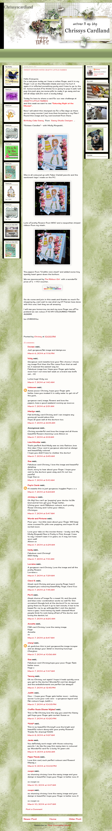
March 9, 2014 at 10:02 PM (42, 766)
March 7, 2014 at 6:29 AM (41, 545)
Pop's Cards (33, 485)
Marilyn (31, 411)
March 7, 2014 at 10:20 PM (42, 718)
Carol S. (32, 581)
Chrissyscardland (18, 7)
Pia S (30, 595)
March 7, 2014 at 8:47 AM (41, 638)
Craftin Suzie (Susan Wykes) (42, 709)
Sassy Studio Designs (62, 120)
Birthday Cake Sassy (34, 120)
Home (53, 819)
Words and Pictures (37, 518)
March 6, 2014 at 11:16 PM (41, 353)
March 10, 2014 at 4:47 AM (42, 785)
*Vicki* (31, 724)
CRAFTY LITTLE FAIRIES (36, 101)
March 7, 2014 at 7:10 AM (41, 559)
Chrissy (97, 69)
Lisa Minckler (34, 442)
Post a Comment (34, 809)
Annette (31, 624)
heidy (30, 550)
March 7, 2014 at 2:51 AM (41, 406)
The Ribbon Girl (52, 279)
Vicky (30, 358)
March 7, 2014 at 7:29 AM (41, 576)
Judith (31, 693)
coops (31, 771)
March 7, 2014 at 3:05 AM (41, 423)
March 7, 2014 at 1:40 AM (41, 382)
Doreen (31, 347)
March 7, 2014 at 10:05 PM (42, 704)
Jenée (30, 740)
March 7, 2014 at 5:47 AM (41, 513)
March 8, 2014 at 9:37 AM (41, 735)
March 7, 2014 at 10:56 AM (42, 654)
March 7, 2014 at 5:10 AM (41, 480)
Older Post (75, 819)
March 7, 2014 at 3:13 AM (41, 437)
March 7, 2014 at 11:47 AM (41, 671)
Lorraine (32, 564)
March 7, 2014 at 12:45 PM (41, 688)
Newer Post (30, 819)
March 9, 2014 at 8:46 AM (41, 752)
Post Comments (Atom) (59, 825)
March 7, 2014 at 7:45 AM (41, 590)
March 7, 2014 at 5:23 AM (41, 492)
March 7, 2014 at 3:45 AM (41, 456)
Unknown (32, 387)
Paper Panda (34, 757)
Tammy (31, 676)
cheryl (31, 643)
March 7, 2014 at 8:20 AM (41, 619)
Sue (29, 461)
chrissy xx (32, 497)
